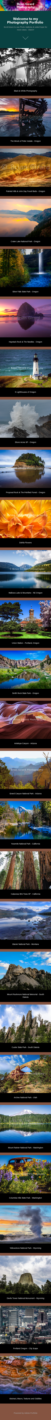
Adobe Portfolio (30, 1413)
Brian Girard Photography (26, 5)
